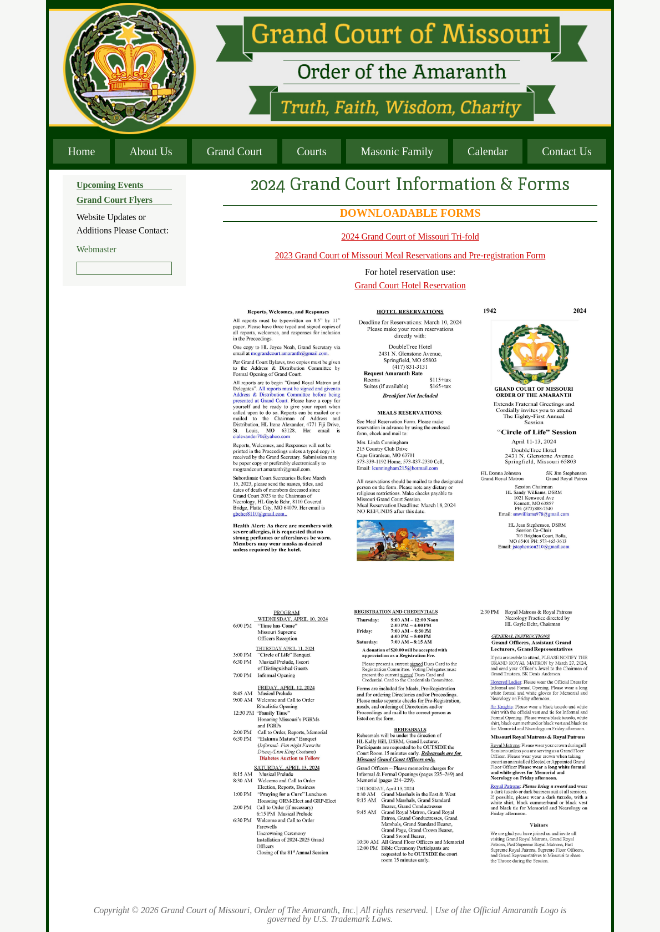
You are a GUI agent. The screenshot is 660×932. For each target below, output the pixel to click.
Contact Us (566, 151)
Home (81, 151)
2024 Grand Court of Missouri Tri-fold (410, 236)
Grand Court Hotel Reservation (409, 285)
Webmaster (96, 249)
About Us (150, 151)
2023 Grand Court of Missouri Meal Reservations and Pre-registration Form (410, 255)
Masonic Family (397, 151)
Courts (311, 151)
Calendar (487, 151)
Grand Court (235, 151)
